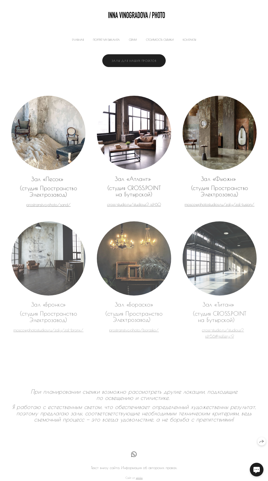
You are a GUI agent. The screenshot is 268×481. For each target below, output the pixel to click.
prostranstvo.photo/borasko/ (134, 332)
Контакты (189, 39)
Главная (78, 39)
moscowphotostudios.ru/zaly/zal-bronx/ (48, 332)
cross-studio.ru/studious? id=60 (134, 204)
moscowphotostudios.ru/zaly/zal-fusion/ (219, 204)
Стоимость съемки (160, 39)
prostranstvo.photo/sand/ (48, 205)
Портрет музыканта (106, 39)
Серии (133, 39)
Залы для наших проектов (134, 61)
